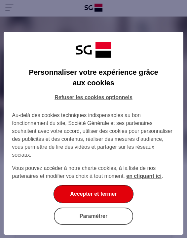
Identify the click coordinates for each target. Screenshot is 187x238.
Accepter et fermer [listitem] (93, 194)
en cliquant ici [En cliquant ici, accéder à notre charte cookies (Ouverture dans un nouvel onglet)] (144, 176)
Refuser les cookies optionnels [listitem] (93, 97)
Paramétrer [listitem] (94, 216)
